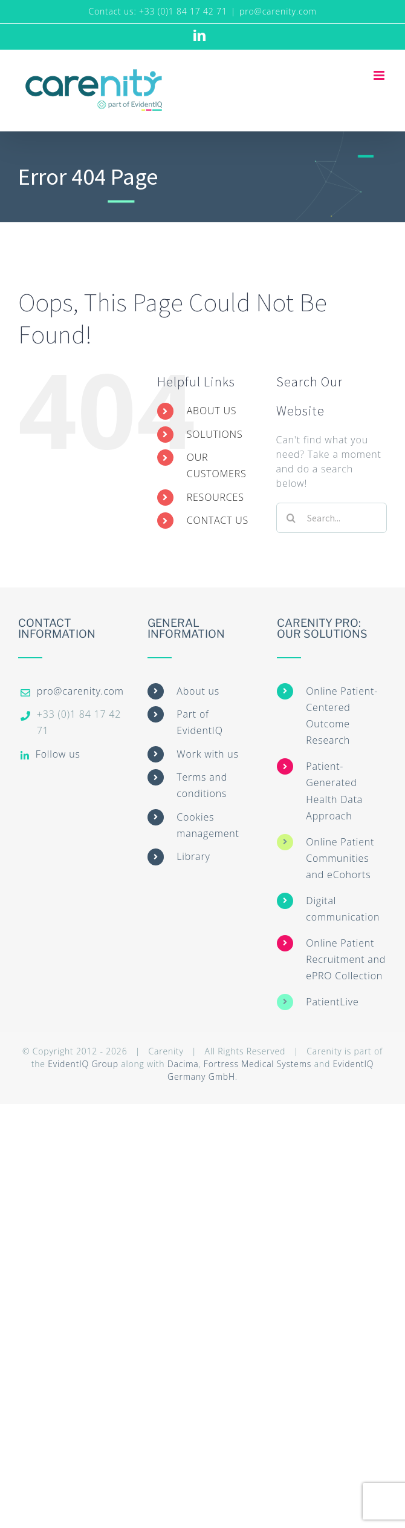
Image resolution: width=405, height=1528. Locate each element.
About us (198, 691)
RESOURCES (215, 497)
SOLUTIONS (215, 434)
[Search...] (331, 518)
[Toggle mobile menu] (380, 75)
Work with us (207, 754)
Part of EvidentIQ (199, 722)
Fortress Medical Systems (257, 1064)
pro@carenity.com (278, 11)
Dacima (183, 1064)
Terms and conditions (202, 785)
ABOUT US (212, 410)
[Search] (291, 518)
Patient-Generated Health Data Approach (334, 790)
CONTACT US (217, 520)
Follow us (58, 754)
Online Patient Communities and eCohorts (340, 858)
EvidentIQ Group (83, 1064)
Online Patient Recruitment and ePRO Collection (346, 959)
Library (193, 856)
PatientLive (332, 1001)
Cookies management (208, 825)
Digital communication (343, 909)
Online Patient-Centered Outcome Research (342, 715)
